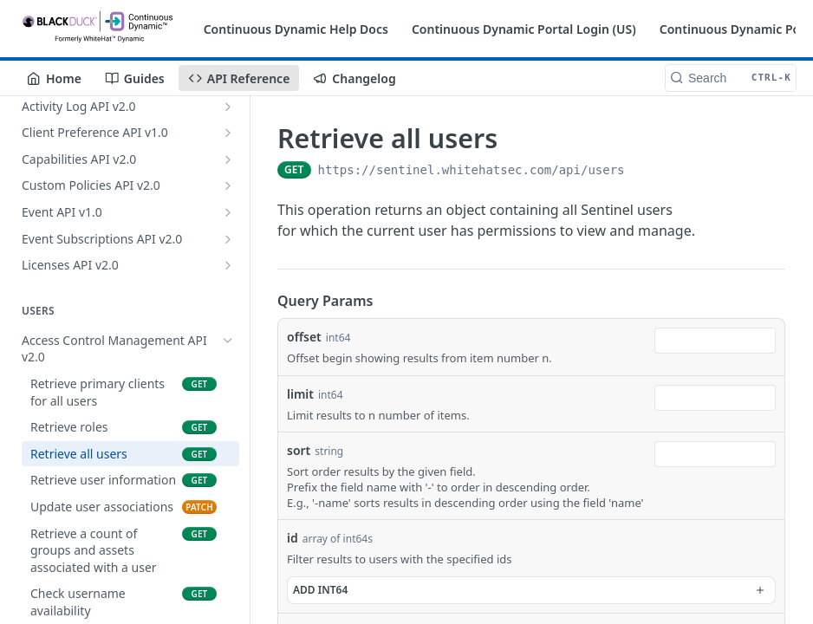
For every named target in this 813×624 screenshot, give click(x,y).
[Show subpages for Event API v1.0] (228, 212)
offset (304, 336)
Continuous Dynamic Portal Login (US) (524, 29)
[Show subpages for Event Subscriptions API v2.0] (228, 239)
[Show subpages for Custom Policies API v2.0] (228, 185)
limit (300, 394)
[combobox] (715, 341)
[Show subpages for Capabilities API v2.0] (228, 159)
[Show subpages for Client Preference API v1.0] (228, 133)
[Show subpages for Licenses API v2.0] (228, 265)
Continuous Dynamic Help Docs (296, 29)
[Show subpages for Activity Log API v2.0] (228, 107)
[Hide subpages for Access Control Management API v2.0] (228, 341)
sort (298, 450)
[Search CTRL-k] (731, 78)
